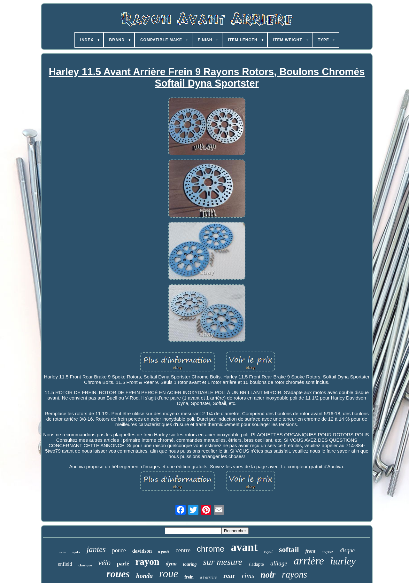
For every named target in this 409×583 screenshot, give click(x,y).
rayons (294, 574)
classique (85, 565)
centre (182, 550)
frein (189, 577)
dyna (171, 564)
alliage (278, 563)
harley (343, 561)
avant (244, 547)
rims (248, 575)
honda (144, 575)
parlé (123, 564)
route (62, 552)
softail (289, 549)
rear (229, 575)
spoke (76, 552)
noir (268, 574)
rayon (147, 561)
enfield (65, 564)
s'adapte (256, 564)
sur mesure (223, 562)
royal (268, 551)
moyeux (328, 551)
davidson (142, 551)
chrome (211, 549)
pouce (119, 550)
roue (168, 573)
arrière (309, 561)
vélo (104, 563)
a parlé (163, 551)
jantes (96, 549)
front (310, 551)
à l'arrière (208, 577)
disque (347, 550)
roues (118, 573)
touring (190, 564)
